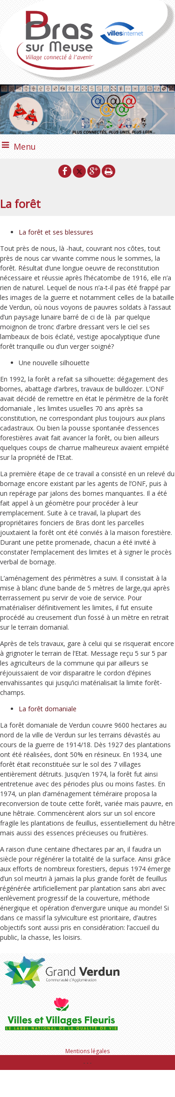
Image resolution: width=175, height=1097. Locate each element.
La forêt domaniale (48, 708)
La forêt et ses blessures (56, 232)
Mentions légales (87, 1051)
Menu (25, 146)
